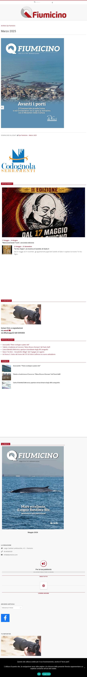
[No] (84, 668)
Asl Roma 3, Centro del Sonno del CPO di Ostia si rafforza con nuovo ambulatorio (29, 354)
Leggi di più (46, 674)
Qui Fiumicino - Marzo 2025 (28, 135)
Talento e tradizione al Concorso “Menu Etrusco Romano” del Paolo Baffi (26, 347)
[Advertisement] (43, 279)
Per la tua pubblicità (43, 569)
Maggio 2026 (33, 532)
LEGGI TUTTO (43, 576)
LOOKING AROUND (43, 593)
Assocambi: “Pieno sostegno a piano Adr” (16, 345)
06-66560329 (8, 551)
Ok (39, 674)
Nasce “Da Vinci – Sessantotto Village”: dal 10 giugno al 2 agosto (23, 352)
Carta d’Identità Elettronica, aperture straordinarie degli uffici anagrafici (25, 349)
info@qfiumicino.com (11, 555)
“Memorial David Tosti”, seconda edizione (18, 243)
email (7, 330)
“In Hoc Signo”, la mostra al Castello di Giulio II (31, 249)
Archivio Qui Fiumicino (8, 26)
